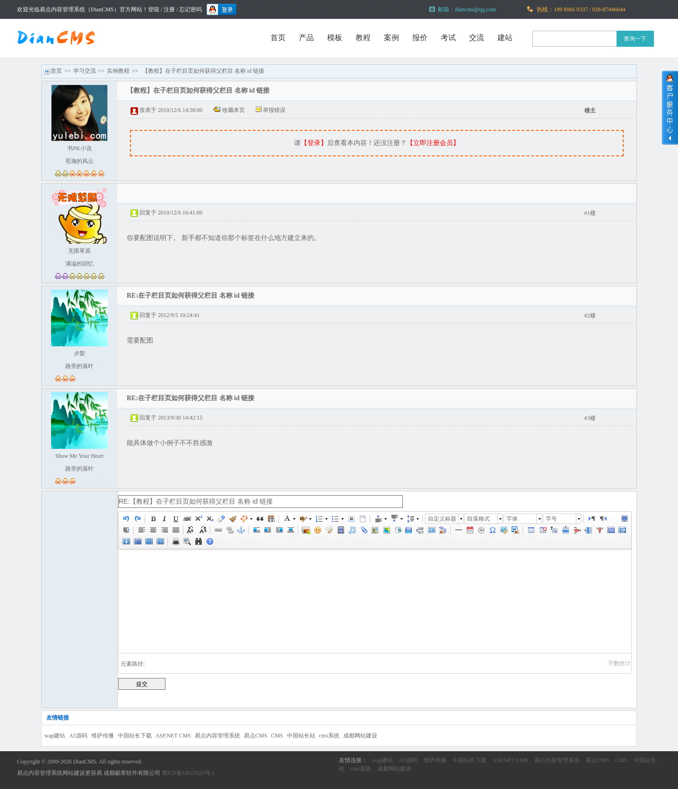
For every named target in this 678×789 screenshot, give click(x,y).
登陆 (153, 9)
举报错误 (274, 110)
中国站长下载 (135, 735)
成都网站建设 (360, 735)
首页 (278, 38)
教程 (363, 38)
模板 (334, 38)
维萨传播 (102, 735)
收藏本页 (233, 110)
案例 (391, 38)
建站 (505, 38)
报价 (419, 38)
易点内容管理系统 (217, 735)
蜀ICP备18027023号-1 (188, 773)
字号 (551, 518)
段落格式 (478, 518)
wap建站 (54, 735)
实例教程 (118, 71)
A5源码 (78, 735)
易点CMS (255, 735)
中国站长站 (301, 735)
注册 (169, 9)
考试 (448, 38)
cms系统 (329, 735)
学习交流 (84, 71)
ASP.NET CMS (173, 735)
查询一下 (635, 38)
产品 (306, 38)
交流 (476, 38)
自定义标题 (442, 518)
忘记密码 (190, 9)
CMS (277, 735)
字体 (512, 518)
